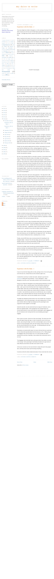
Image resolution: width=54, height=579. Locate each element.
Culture (5, 46)
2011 (4, 116)
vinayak (8, 73)
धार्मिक (6, 75)
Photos (3, 63)
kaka (14, 57)
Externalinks (10, 48)
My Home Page (5, 29)
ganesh (3, 52)
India (3, 55)
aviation (28, 263)
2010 (4, 118)
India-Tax (11, 55)
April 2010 (6, 138)
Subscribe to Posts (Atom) (7, 30)
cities (12, 43)
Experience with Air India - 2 (25, 27)
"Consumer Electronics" (6, 40)
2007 (4, 149)
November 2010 (7, 120)
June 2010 (6, 134)
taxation (3, 73)
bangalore (3, 43)
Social (7, 66)
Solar (10, 66)
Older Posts (49, 362)
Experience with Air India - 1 (25, 269)
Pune (12, 63)
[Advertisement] (27, 15)
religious (3, 65)
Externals (3, 49)
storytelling (9, 68)
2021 (4, 108)
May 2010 (6, 136)
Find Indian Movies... (6, 79)
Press (8, 63)
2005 (4, 153)
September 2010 (8, 130)
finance (8, 49)
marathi (7, 60)
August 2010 (7, 132)
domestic (33, 263)
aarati (13, 40)
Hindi (7, 52)
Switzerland (6, 71)
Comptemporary (6, 44)
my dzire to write (27, 6)
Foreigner (11, 51)
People (12, 62)
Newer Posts (19, 362)
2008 (4, 147)
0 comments (36, 260)
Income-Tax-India (11, 54)
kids (4, 58)
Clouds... (4, 196)
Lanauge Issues (10, 58)
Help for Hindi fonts (6, 32)
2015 (4, 110)
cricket (13, 44)
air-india (23, 263)
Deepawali (19, 278)
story (4, 68)
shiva (13, 65)
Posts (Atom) (25, 365)
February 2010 (7, 142)
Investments (4, 57)
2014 (4, 112)
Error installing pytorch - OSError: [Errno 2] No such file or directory (8, 180)
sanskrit (8, 65)
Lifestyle (3, 60)
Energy (3, 48)
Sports (14, 66)
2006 (4, 151)
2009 (4, 145)
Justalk (9, 57)
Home (35, 362)
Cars (8, 43)
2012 (4, 114)
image (13, 52)
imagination (4, 54)
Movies (12, 60)
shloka (3, 66)
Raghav (3, 203)
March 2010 (7, 140)
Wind (12, 73)
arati (7, 41)
